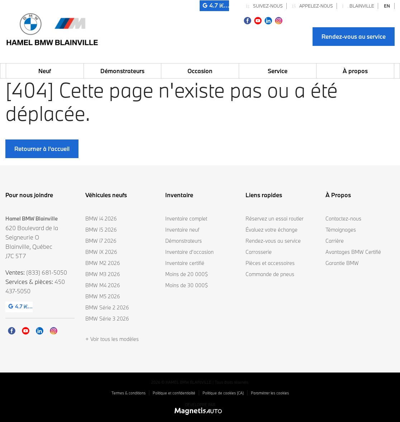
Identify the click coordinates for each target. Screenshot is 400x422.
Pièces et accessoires (270, 263)
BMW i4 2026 (101, 218)
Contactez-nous (343, 218)
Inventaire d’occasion (189, 251)
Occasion (200, 71)
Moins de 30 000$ (186, 285)
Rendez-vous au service (354, 36)
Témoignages (340, 229)
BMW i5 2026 (101, 229)
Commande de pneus (270, 274)
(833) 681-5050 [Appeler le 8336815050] (46, 272)
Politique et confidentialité (174, 392)
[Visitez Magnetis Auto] (200, 411)
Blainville (358, 6)
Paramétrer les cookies (270, 392)
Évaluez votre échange (271, 229)
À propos (355, 71)
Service (277, 71)
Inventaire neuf (182, 229)
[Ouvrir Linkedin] (268, 20)
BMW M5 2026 (102, 296)
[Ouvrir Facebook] (247, 20)
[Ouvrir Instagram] (278, 20)
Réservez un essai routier (275, 218)
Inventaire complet (186, 218)
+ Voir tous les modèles (112, 339)
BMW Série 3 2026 (107, 318)
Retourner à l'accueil (42, 148)
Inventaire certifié (184, 263)
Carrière (334, 240)
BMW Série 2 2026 (107, 307)
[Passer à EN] (387, 6)
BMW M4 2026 (102, 285)
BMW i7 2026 (100, 240)
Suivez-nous (264, 6)
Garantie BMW (342, 263)
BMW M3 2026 (102, 274)
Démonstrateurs (122, 71)
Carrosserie (259, 251)
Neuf (44, 71)
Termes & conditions (128, 392)
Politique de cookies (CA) (223, 392)
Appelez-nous (312, 6)
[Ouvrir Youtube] (257, 20)
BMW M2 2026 (102, 263)
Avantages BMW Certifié (353, 251)
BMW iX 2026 (101, 251)
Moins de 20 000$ (186, 274)
